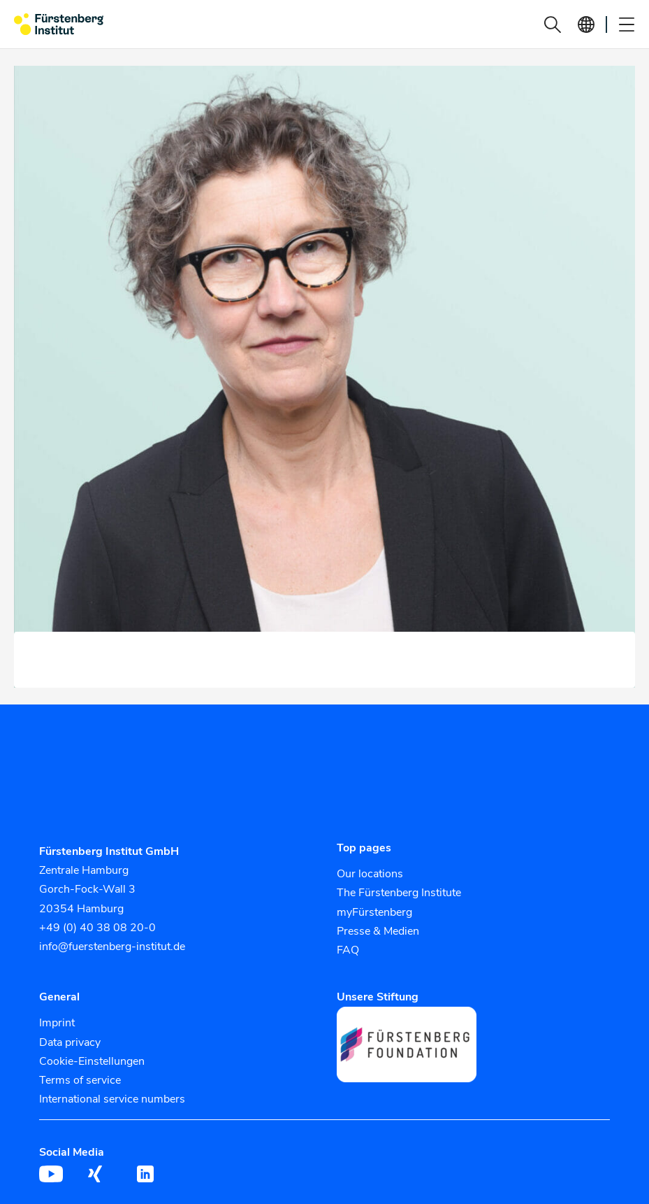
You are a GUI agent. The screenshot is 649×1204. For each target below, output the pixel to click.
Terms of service (80, 1080)
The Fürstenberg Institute (399, 892)
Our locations (370, 873)
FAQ (348, 950)
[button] (552, 24)
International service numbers (112, 1099)
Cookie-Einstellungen (92, 1061)
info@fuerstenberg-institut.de (112, 946)
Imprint (57, 1023)
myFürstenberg (374, 912)
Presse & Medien (378, 931)
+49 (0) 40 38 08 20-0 (97, 927)
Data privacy (70, 1042)
